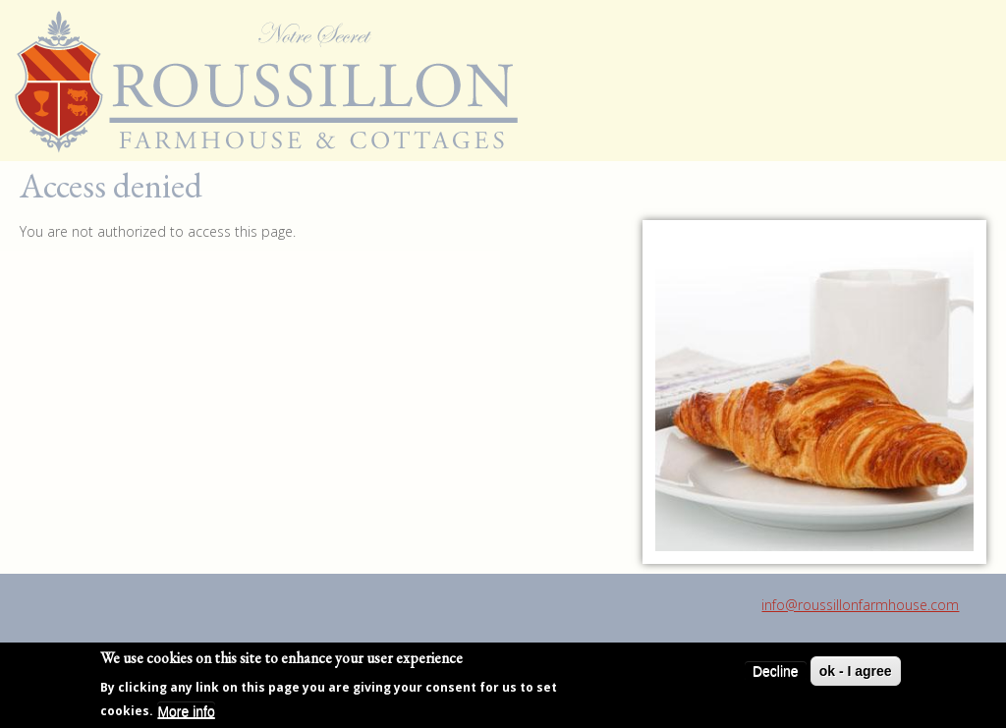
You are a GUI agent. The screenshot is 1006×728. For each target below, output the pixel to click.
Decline (776, 672)
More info (185, 711)
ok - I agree (855, 672)
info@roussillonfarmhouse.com (860, 604)
